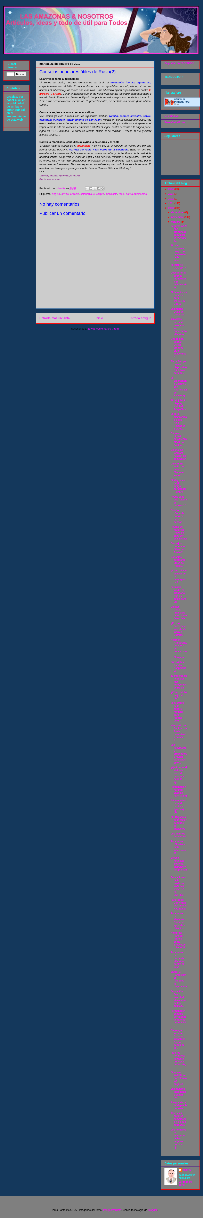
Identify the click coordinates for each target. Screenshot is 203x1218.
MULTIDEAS (171, 116)
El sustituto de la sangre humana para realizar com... (177, 712)
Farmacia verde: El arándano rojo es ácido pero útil (178, 594)
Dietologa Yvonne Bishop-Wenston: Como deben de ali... (178, 1039)
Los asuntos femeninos (178, 835)
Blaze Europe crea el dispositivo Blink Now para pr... (179, 367)
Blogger (152, 1209)
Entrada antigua (140, 318)
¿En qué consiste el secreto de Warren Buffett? (178, 629)
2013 (171, 193)
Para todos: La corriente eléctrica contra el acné (177, 960)
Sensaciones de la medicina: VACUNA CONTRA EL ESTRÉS (178, 886)
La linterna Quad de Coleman (177, 311)
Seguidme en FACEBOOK (179, 63)
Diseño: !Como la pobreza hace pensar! (177, 516)
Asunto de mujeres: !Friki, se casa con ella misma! (179, 532)
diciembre (177, 212)
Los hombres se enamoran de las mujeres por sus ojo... (178, 1138)
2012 (171, 198)
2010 (171, 208)
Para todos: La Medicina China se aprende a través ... (178, 921)
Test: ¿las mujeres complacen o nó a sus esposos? (179, 1119)
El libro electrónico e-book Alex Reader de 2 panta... (179, 421)
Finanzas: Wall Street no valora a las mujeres (179, 1078)
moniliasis (111, 193)
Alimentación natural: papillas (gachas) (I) (179, 791)
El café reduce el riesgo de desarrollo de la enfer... (178, 253)
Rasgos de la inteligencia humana (179, 1105)
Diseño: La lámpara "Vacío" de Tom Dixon (178, 454)
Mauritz (187, 1169)
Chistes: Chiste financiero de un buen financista (179, 612)
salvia (129, 193)
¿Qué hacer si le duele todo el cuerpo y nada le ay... (179, 775)
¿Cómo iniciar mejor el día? (179, 695)
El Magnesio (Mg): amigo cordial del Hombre (178, 486)
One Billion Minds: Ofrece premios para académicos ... (178, 348)
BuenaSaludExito (174, 122)
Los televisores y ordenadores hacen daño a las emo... (179, 754)
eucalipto (98, 193)
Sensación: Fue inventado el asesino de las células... (178, 998)
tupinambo (140, 193)
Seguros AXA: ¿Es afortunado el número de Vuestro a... (179, 233)
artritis (65, 193)
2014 (171, 189)
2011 (171, 203)
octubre (176, 221)
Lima (176, 104)
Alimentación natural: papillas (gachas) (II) (178, 806)
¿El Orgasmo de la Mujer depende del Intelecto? (179, 823)
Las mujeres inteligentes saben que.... (178, 1093)
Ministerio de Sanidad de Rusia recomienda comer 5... (179, 733)
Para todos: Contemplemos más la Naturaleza (179, 904)
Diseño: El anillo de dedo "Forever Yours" (177, 469)
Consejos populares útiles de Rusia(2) (178, 548)
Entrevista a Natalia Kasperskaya (178, 666)
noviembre (177, 217)
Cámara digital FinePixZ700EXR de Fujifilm (179, 439)
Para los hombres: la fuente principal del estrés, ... (178, 1060)
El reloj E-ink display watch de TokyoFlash (179, 405)
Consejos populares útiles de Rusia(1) (178, 561)
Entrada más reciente (54, 318)
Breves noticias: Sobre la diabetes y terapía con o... (179, 865)
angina (56, 193)
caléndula (86, 193)
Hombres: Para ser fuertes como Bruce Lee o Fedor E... (179, 940)
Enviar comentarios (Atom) (104, 328)
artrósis (74, 193)
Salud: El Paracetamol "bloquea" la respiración (179, 979)
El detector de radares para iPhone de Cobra (179, 298)
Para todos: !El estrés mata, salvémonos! (179, 847)
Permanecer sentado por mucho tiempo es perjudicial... (179, 1018)
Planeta (181, 101)
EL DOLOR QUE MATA (178, 266)
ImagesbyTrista (112, 1209)
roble (122, 193)
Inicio (99, 318)
